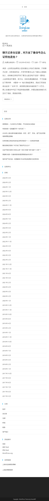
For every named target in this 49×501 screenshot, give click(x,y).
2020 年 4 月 (6, 287)
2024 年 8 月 (6, 214)
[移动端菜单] (24, 7)
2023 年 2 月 (6, 232)
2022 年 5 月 (6, 246)
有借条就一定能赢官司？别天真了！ (14, 129)
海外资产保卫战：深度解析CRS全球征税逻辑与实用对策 (20, 159)
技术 (3, 409)
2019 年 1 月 (6, 332)
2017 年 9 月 (6, 378)
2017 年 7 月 (6, 387)
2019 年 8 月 (6, 319)
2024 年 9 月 (6, 210)
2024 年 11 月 (7, 205)
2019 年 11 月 (7, 310)
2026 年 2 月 (6, 182)
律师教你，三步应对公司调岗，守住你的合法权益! (18, 124)
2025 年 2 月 (6, 201)
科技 (3, 423)
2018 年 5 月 (6, 355)
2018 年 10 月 (7, 342)
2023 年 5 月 (6, 228)
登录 (3, 444)
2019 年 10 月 (7, 314)
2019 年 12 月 (7, 305)
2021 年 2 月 (6, 282)
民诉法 (9, 45)
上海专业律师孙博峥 (9, 464)
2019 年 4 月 (6, 323)
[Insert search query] (24, 111)
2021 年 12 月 (7, 264)
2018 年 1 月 (6, 369)
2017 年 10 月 (7, 373)
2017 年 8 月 (6, 382)
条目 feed (5, 447)
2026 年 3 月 (6, 178)
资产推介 (5, 432)
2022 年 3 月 (6, 255)
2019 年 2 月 (6, 328)
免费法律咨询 (10, 62)
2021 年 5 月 (6, 278)
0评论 (44, 62)
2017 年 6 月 (6, 392)
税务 (3, 427)
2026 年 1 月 (6, 187)
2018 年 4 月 (6, 360)
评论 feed (5, 450)
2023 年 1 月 (6, 237)
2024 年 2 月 (6, 223)
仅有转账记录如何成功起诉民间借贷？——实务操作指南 (20, 141)
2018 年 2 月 (6, 364)
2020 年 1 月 (6, 301)
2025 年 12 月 (7, 192)
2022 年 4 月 (6, 251)
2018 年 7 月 (6, 351)
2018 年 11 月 (7, 337)
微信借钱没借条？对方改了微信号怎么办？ (16, 145)
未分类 (4, 414)
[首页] (3, 45)
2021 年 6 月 (6, 273)
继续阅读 (8, 99)
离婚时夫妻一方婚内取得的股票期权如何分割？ (17, 154)
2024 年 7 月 (6, 219)
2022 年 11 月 (7, 242)
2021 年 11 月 (7, 269)
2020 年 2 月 (6, 296)
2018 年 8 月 (6, 346)
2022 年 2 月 (6, 260)
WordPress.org (7, 453)
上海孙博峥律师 (7, 470)
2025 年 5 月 (6, 196)
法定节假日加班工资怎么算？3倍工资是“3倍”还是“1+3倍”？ (21, 150)
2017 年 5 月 (6, 396)
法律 (36, 62)
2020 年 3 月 (6, 292)
